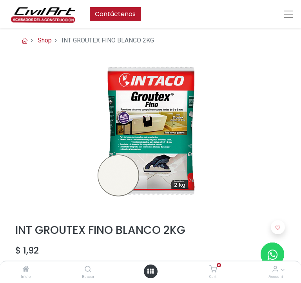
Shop (45, 40)
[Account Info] (275, 269)
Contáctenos (115, 13)
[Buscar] (88, 269)
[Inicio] (25, 269)
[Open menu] (150, 271)
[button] (278, 227)
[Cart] (213, 269)
